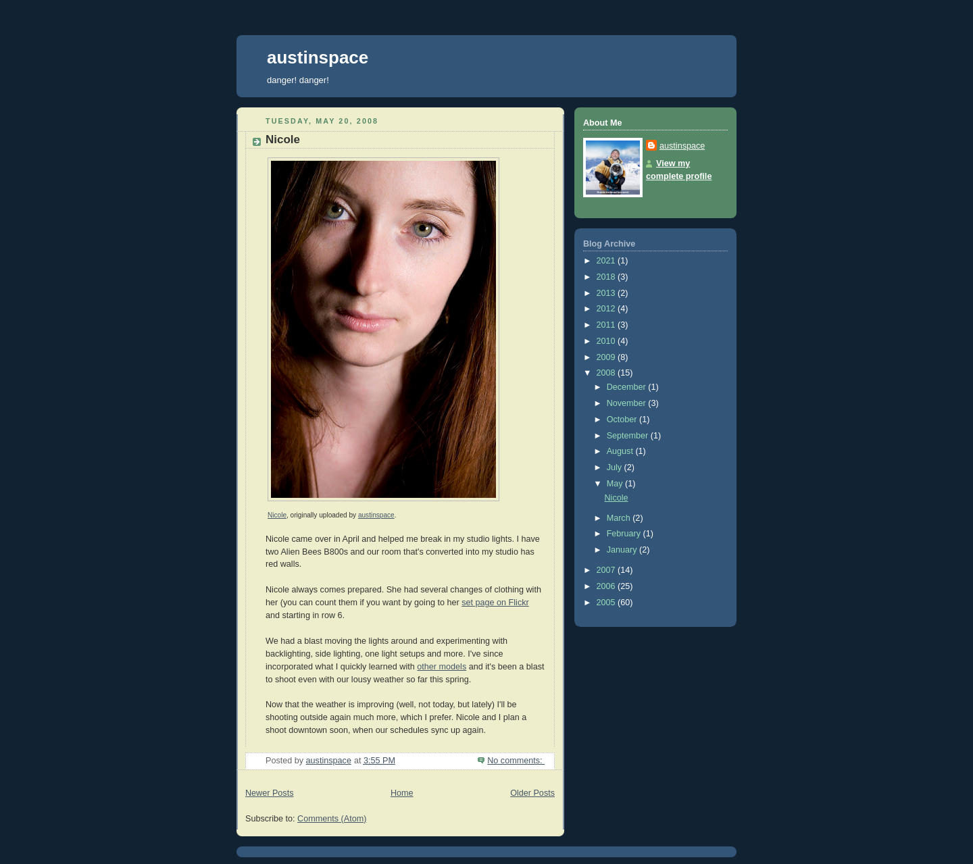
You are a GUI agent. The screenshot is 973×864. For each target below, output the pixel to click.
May (616, 483)
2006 (607, 586)
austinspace (317, 57)
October (623, 419)
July (615, 467)
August (621, 451)
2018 (607, 277)
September (629, 435)
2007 (607, 570)
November (628, 403)
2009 (607, 357)
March (620, 518)
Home (402, 793)
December (628, 387)
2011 (607, 325)
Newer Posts (269, 793)
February (625, 533)
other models (441, 666)
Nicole (283, 139)
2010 (607, 341)
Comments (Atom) (331, 818)
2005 (607, 602)
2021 (607, 260)
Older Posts (532, 793)
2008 (607, 373)
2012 (607, 308)
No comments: (516, 760)
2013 (607, 293)
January (623, 550)
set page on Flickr (495, 602)
